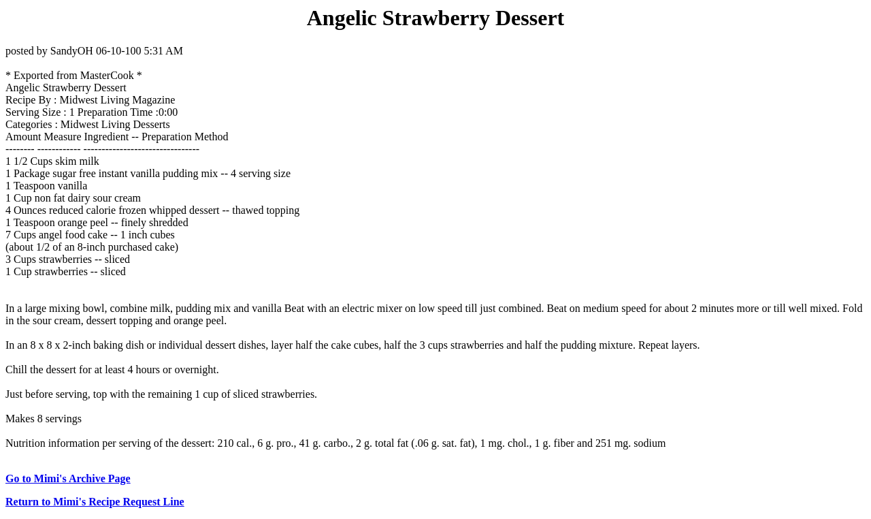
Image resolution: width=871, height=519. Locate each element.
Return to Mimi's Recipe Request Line (94, 501)
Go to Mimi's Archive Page (68, 478)
